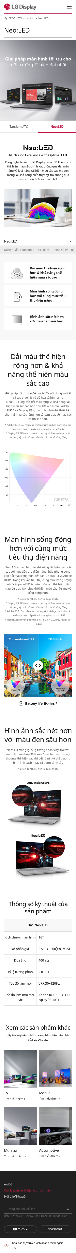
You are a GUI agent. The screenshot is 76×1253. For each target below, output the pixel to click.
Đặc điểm (43, 250)
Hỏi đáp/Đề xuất (15, 1196)
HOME (5, 18)
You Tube (20, 1229)
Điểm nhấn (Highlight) (19, 250)
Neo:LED (57, 126)
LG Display (21, 6)
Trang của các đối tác (21, 1209)
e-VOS (8, 1184)
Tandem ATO (19, 126)
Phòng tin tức (55, 1229)
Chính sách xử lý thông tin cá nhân (27, 1190)
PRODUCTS (15, 18)
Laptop (30, 18)
